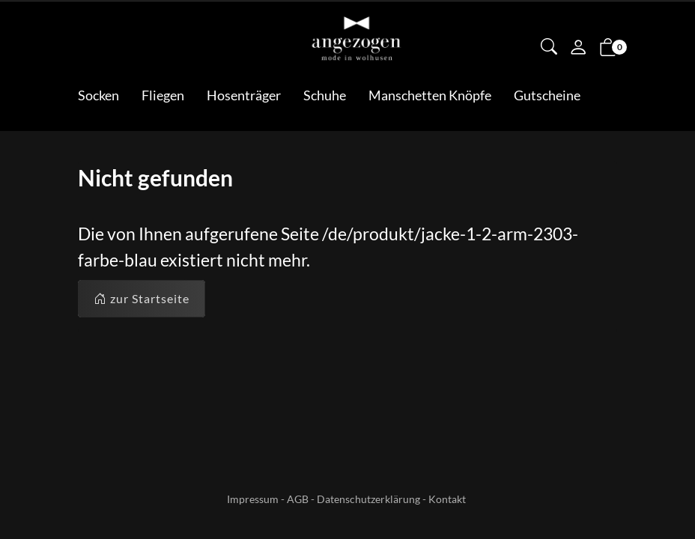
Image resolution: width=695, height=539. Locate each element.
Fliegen (163, 95)
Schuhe (324, 95)
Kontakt (447, 499)
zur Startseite (141, 299)
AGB (298, 499)
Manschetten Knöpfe (429, 95)
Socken (98, 95)
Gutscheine (547, 95)
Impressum (253, 499)
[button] (549, 48)
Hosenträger (244, 95)
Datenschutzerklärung (368, 499)
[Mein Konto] (578, 48)
